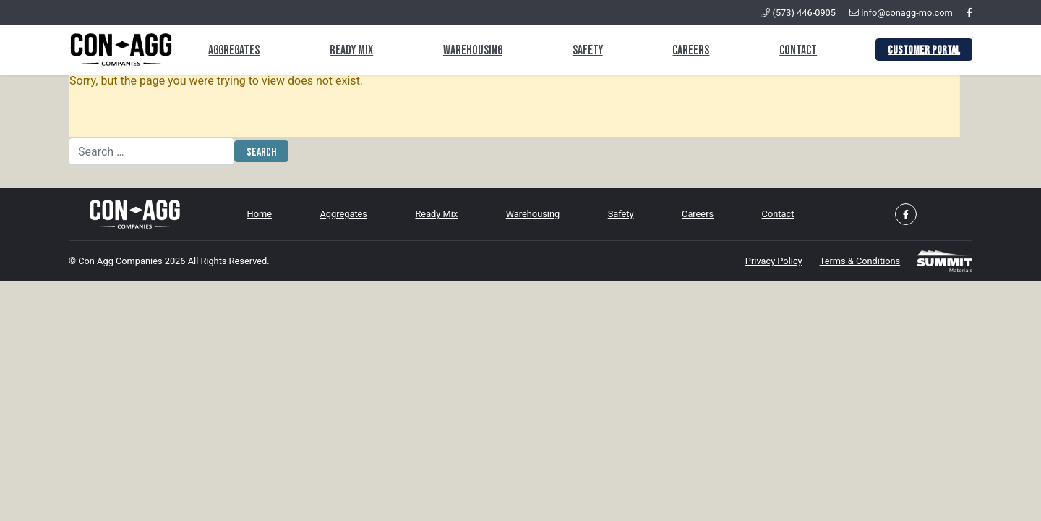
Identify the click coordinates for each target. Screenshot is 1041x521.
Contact (798, 50)
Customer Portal (924, 50)
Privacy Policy (773, 260)
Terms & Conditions (860, 260)
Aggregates (234, 50)
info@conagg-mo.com (901, 12)
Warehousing (472, 50)
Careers (690, 50)
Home (259, 213)
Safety (588, 50)
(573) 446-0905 (798, 12)
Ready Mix (351, 50)
